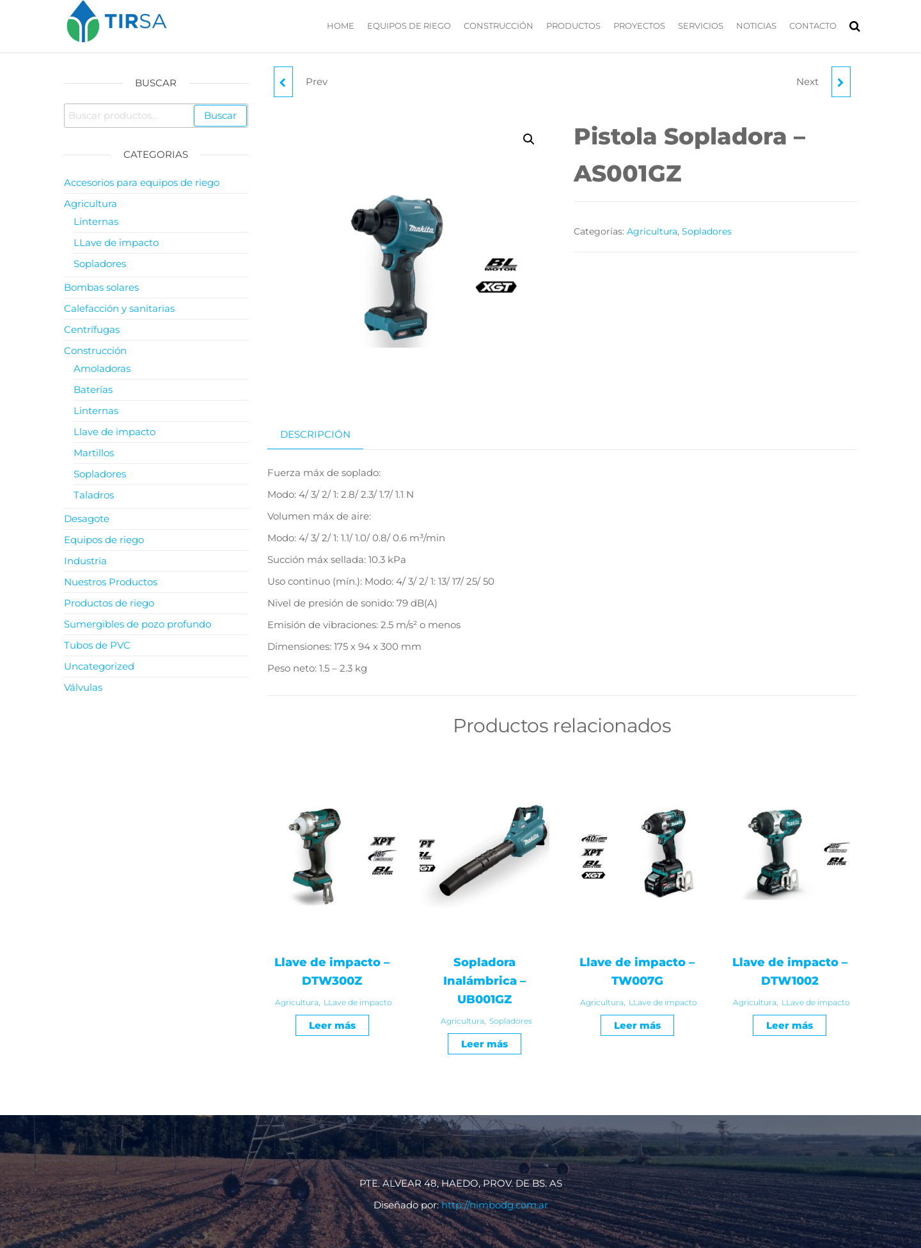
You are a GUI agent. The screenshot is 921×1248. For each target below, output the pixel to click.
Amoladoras (102, 368)
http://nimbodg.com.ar (494, 1205)
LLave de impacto (358, 1002)
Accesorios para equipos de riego (141, 182)
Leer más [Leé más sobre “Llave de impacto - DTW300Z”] (332, 1025)
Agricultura (652, 231)
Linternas (96, 221)
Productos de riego (109, 603)
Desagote (86, 518)
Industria (85, 561)
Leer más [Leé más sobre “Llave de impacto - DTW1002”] (789, 1025)
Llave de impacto (114, 432)
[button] (528, 139)
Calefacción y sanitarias (119, 308)
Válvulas (83, 687)
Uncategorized (99, 666)
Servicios (700, 25)
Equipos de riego (409, 25)
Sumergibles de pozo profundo (137, 624)
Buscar (220, 115)
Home (340, 25)
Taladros (94, 495)
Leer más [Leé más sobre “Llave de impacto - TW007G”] (637, 1025)
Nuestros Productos (110, 582)
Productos (573, 25)
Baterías (93, 389)
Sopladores (707, 231)
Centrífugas (92, 329)
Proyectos (639, 25)
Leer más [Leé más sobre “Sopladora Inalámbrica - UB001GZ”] (484, 1044)
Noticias (756, 25)
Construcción (498, 25)
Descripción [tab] (315, 434)
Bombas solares (101, 287)
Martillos (94, 453)
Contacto (813, 25)
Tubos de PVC (97, 645)
